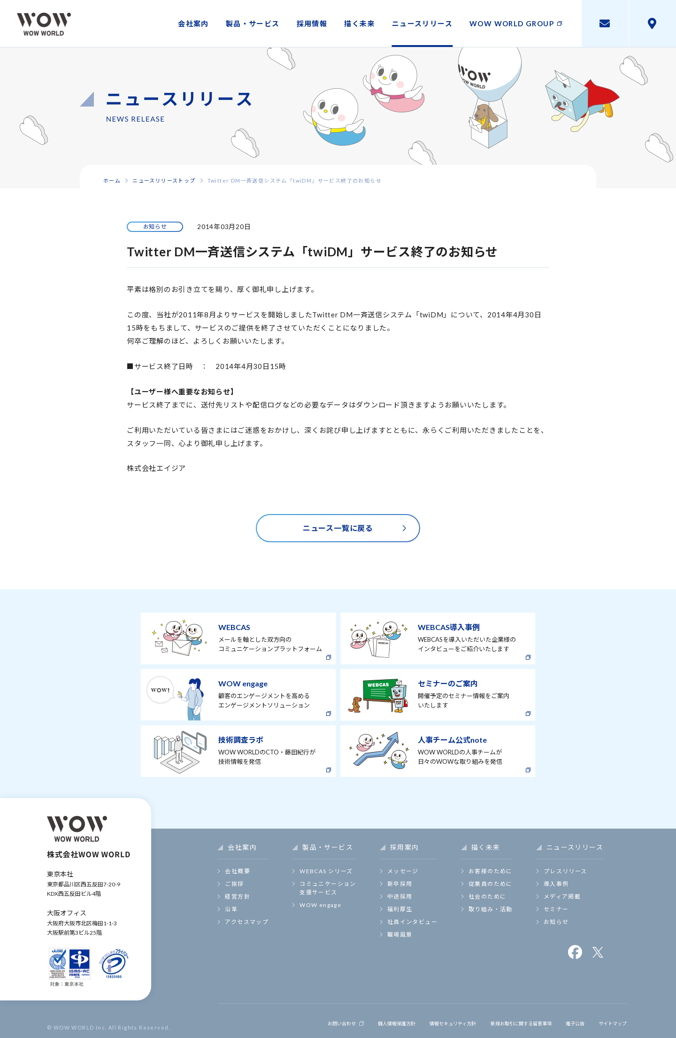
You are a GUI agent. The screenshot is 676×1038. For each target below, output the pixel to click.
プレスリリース (565, 871)
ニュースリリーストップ (163, 180)
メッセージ (403, 871)
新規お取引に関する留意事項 (501, 1020)
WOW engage (320, 904)
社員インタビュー (412, 921)
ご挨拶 (234, 883)
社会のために (487, 896)
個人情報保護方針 (351, 1020)
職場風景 (400, 934)
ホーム (112, 180)
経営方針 (237, 896)
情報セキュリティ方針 (418, 1020)
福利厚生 (400, 909)
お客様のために (491, 871)
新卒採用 (400, 883)
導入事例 (556, 883)
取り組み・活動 (491, 909)
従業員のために (491, 883)
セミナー (556, 909)
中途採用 (400, 896)
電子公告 (565, 1020)
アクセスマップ (247, 921)
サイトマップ (608, 1020)
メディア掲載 (562, 896)
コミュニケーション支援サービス (328, 888)
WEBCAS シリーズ (326, 871)
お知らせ (556, 921)
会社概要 (237, 871)
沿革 (231, 909)
